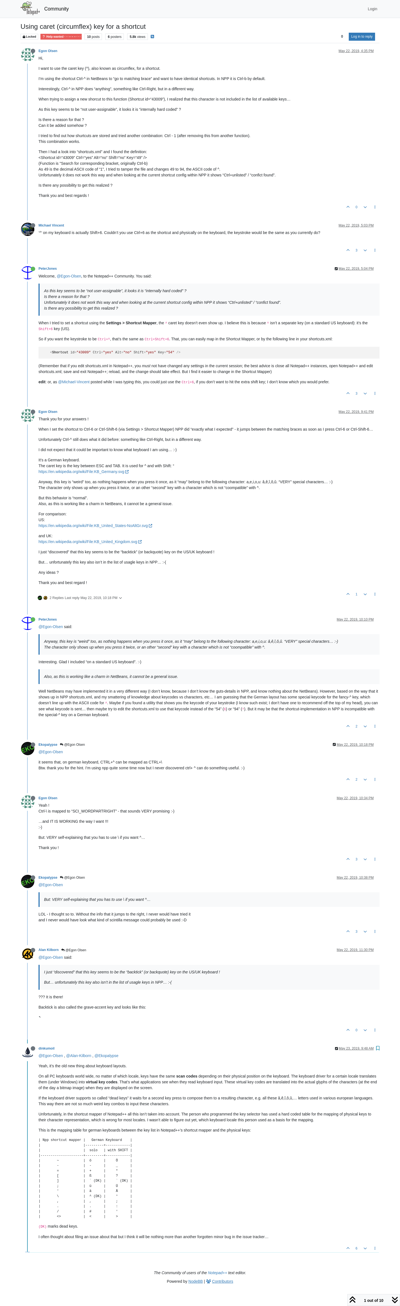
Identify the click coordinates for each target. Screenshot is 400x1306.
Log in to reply (362, 36)
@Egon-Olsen (69, 276)
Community (56, 9)
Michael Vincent (51, 225)
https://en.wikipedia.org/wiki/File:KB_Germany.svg (84, 471)
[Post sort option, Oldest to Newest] (342, 36)
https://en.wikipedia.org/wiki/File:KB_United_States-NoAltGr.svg (95, 525)
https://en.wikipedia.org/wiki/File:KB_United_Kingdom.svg (90, 541)
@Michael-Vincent (74, 382)
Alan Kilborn (49, 950)
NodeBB (195, 1281)
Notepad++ (217, 1273)
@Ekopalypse (106, 1055)
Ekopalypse (48, 745)
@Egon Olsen (72, 745)
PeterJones (48, 269)
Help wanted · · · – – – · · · (61, 36)
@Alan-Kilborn (78, 1055)
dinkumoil (47, 1048)
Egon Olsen (48, 51)
